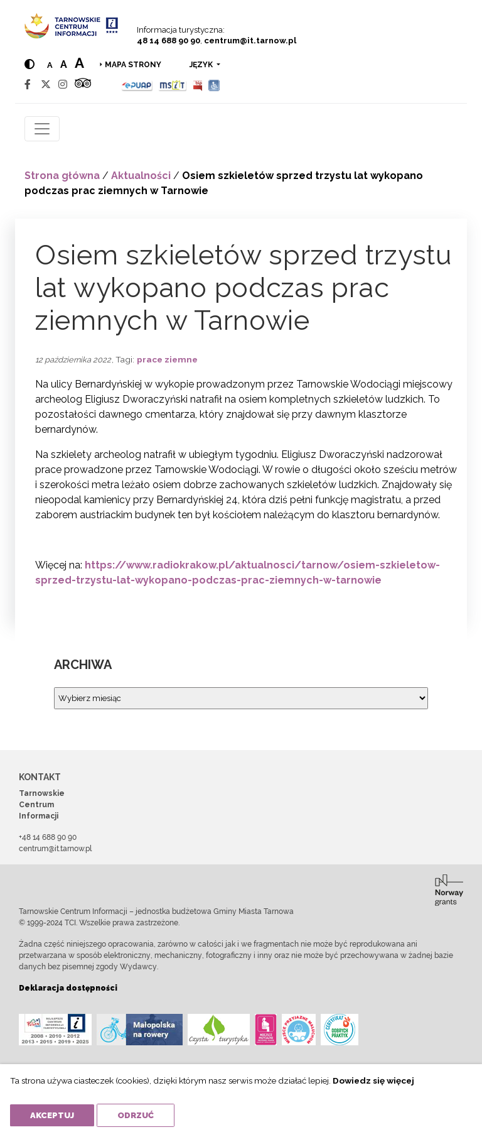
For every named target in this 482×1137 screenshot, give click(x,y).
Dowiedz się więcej (373, 1080)
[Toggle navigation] (42, 128)
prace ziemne (167, 359)
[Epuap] (137, 84)
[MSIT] (172, 84)
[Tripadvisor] (83, 84)
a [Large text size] (79, 63)
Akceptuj (52, 1115)
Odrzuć (135, 1115)
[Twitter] (46, 84)
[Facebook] (27, 84)
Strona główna (62, 176)
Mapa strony (133, 64)
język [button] (202, 64)
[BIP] (197, 84)
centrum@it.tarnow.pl (250, 40)
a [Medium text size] (63, 64)
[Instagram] (62, 84)
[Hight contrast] (29, 64)
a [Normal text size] (50, 65)
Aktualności (141, 176)
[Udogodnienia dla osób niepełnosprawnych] (214, 84)
